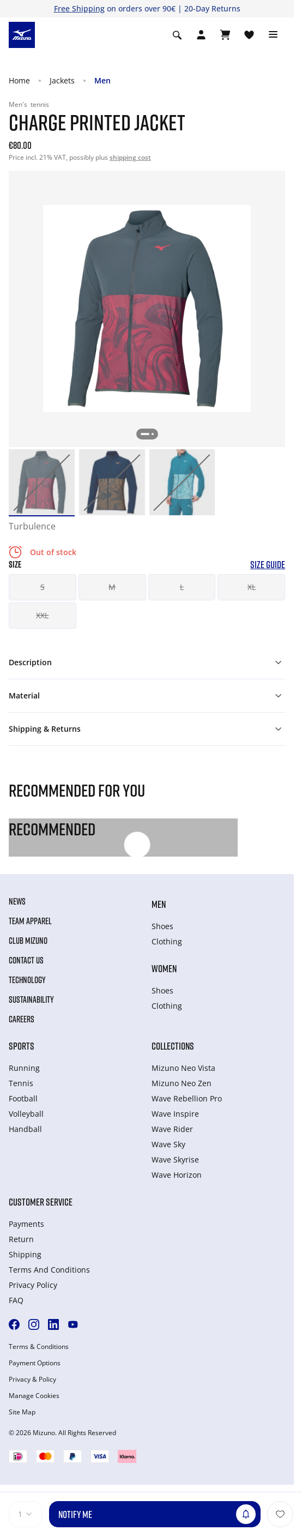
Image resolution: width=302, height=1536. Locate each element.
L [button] (182, 587)
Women (164, 968)
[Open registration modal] (201, 35)
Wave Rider (172, 1129)
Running (24, 1068)
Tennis (21, 1083)
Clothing (167, 941)
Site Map (22, 1412)
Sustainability (31, 999)
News (17, 901)
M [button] (112, 587)
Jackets (62, 80)
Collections (173, 1046)
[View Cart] (225, 35)
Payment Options (35, 1363)
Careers (21, 1019)
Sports (21, 1046)
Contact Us (26, 960)
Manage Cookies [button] (34, 1396)
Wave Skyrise (175, 1159)
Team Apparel (30, 920)
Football (23, 1098)
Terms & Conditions (39, 1347)
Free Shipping (79, 8)
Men (102, 80)
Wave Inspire (175, 1114)
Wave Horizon (177, 1175)
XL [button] (251, 587)
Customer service (41, 1202)
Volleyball (26, 1114)
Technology (27, 979)
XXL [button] (42, 615)
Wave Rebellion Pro (187, 1098)
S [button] (42, 587)
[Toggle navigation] (273, 34)
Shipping (25, 1254)
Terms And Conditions (49, 1269)
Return (21, 1239)
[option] (42, 482)
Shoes (162, 926)
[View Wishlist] (249, 35)
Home (19, 80)
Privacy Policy (33, 1285)
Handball (25, 1129)
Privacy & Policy (32, 1379)
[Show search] (177, 35)
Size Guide (267, 564)
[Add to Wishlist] (280, 1514)
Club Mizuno (28, 940)
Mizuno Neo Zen (182, 1083)
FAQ (16, 1300)
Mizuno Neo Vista (183, 1068)
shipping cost (130, 157)
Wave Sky (168, 1144)
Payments (26, 1224)
